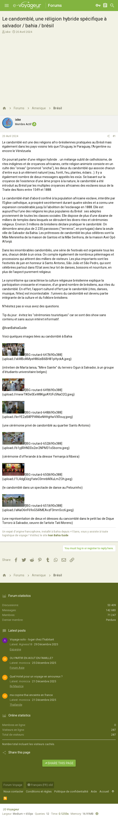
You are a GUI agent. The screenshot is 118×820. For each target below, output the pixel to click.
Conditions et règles (39, 791)
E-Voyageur (11, 809)
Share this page (59, 763)
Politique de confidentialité (71, 791)
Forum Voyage (13, 785)
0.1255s (64, 813)
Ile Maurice (16, 686)
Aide (94, 791)
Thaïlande (16, 704)
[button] (6, 5)
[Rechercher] (112, 5)
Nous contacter (13, 791)
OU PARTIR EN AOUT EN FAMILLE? (31, 658)
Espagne (15, 649)
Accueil (104, 791)
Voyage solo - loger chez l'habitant (32, 639)
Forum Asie (17, 667)
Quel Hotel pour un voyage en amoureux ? (36, 676)
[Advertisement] (58, 67)
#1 (114, 136)
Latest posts (17, 630)
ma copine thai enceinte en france (31, 695)
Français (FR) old (40, 785)
